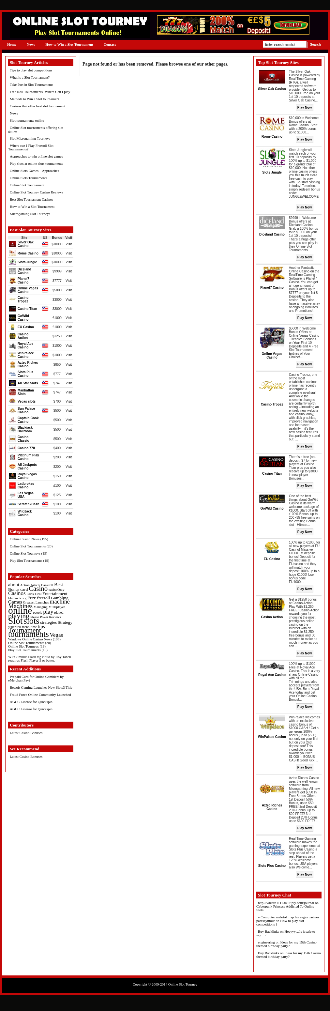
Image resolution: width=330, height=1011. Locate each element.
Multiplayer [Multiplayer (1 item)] (57, 607)
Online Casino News (24, 539)
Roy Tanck (63, 657)
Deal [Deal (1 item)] (38, 594)
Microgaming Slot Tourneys (30, 214)
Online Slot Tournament (27, 185)
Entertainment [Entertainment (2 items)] (54, 593)
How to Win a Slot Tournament (69, 44)
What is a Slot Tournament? (30, 77)
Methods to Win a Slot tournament (34, 99)
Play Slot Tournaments (26, 560)
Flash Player (29, 660)
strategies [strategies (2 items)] (48, 622)
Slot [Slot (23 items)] (15, 621)
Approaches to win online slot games (36, 156)
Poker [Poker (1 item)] (44, 617)
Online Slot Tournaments (28, 546)
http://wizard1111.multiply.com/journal (286, 903)
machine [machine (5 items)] (60, 601)
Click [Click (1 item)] (30, 594)
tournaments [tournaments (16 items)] (28, 633)
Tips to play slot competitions (31, 70)
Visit (69, 244)
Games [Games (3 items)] (15, 602)
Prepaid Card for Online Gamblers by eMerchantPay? (36, 678)
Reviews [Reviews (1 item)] (55, 617)
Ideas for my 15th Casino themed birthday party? (286, 944)
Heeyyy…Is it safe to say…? (285, 933)
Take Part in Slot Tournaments (31, 84)
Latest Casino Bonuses (26, 733)
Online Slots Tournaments (28, 178)
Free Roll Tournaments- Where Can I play (40, 92)
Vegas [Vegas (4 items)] (56, 635)
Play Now (304, 107)
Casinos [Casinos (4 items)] (17, 593)
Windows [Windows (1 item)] (14, 639)
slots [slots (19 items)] (31, 621)
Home (11, 44)
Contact (110, 44)
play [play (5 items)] (48, 611)
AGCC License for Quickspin (31, 702)
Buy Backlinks (268, 931)
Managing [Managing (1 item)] (41, 607)
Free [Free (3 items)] (31, 597)
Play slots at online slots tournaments (36, 163)
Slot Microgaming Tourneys (30, 138)
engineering (266, 942)
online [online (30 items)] (20, 610)
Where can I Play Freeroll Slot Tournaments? (30, 147)
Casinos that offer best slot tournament (37, 106)
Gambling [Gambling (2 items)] (59, 597)
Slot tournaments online (27, 120)
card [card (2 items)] (24, 589)
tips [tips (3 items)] (41, 626)
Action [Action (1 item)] (25, 585)
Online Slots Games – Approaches (34, 171)
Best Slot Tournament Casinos (31, 199)
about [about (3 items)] (13, 584)
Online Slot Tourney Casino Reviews (36, 192)
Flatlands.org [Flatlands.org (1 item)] (17, 598)
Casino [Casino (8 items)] (38, 588)
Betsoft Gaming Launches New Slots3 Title (41, 687)
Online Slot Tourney (182, 984)
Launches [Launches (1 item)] (42, 602)
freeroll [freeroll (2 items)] (43, 597)
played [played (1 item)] (58, 612)
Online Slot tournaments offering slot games (35, 129)
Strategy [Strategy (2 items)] (65, 622)
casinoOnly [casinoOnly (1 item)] (57, 589)
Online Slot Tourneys (25, 553)
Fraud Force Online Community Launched (40, 695)
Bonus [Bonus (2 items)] (13, 589)
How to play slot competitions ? (280, 922)
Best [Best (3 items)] (58, 584)
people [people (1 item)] (37, 612)
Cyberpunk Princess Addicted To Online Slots (285, 908)
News (31, 44)
